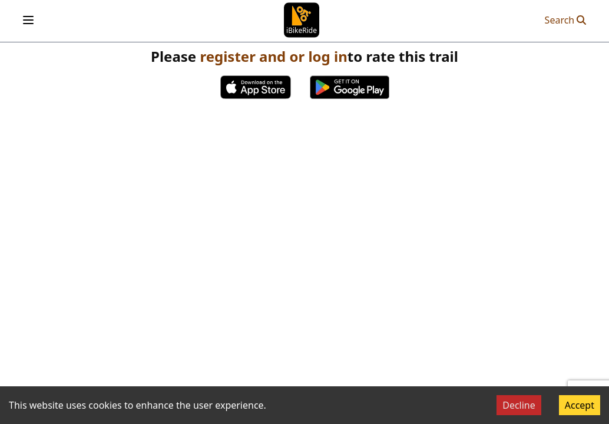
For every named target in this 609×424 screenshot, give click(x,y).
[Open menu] (28, 20)
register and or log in (273, 56)
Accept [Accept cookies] (579, 405)
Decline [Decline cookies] (518, 405)
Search (566, 20)
